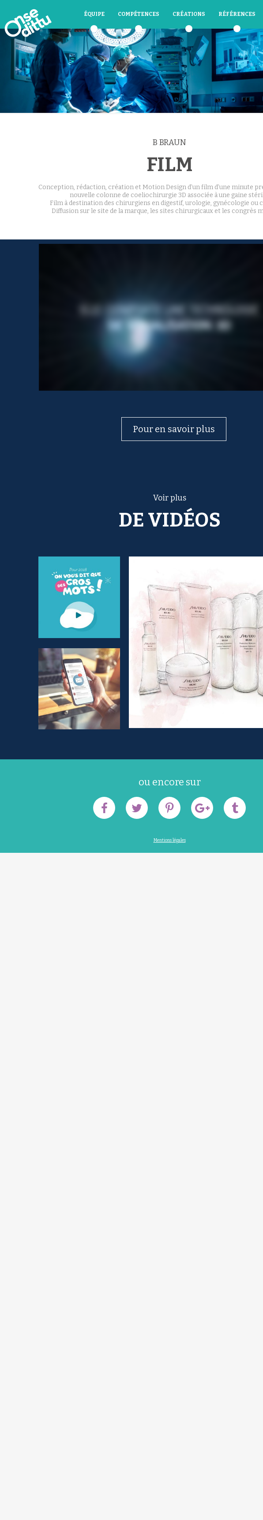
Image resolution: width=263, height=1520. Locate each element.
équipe (94, 14)
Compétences (138, 14)
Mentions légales (170, 840)
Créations (189, 14)
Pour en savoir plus (174, 429)
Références (236, 14)
